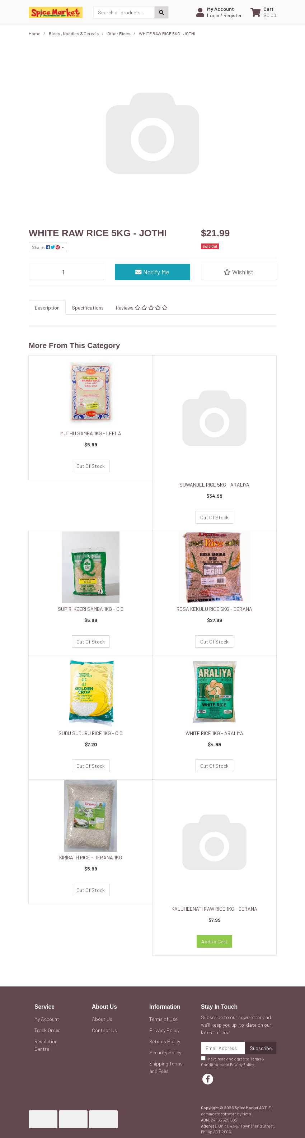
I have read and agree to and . (232, 1061)
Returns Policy (164, 1041)
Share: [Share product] (46, 247)
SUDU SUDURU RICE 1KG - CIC (90, 733)
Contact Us (104, 1030)
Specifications (88, 308)
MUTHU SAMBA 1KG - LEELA (90, 433)
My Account (46, 1019)
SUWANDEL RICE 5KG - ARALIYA (214, 485)
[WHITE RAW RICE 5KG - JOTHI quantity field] (66, 272)
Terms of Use (163, 1019)
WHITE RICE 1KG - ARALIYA (214, 733)
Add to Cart (214, 941)
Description (47, 308)
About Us (102, 1019)
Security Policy (165, 1052)
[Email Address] (223, 1048)
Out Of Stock (90, 466)
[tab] (47, 308)
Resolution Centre (45, 1045)
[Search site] (161, 12)
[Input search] (124, 12)
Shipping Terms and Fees (166, 1067)
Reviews (142, 308)
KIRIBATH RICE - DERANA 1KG (90, 857)
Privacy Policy (164, 1030)
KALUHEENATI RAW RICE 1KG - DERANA (214, 909)
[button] (219, 12)
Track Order (47, 1030)
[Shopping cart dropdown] (263, 12)
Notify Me (152, 272)
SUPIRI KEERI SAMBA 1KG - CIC (91, 609)
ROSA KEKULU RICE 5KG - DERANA (214, 609)
